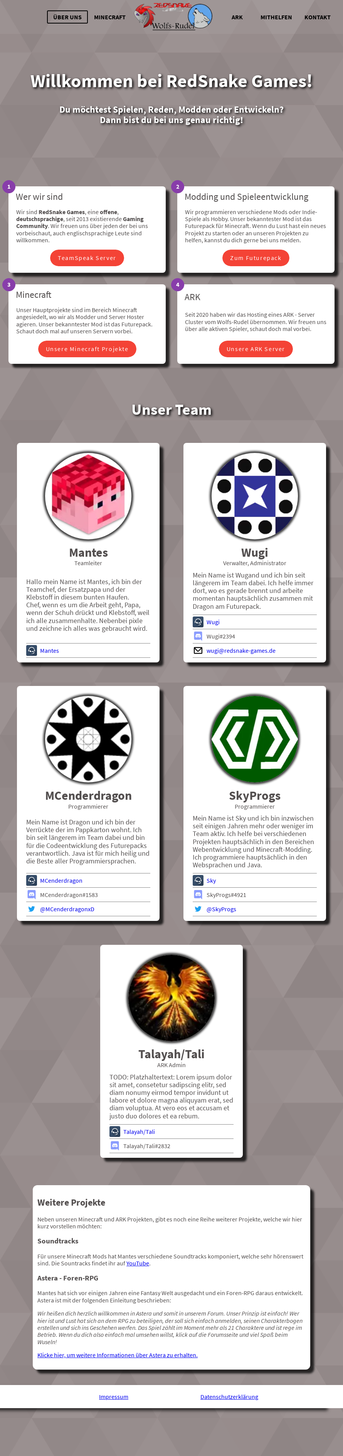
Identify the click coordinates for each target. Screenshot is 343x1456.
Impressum (113, 1444)
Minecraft (110, 17)
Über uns (67, 17)
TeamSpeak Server (87, 260)
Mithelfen (276, 17)
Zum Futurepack (255, 260)
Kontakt (317, 17)
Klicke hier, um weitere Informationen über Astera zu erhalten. (117, 1403)
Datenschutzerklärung (229, 1444)
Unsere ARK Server (256, 351)
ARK (237, 17)
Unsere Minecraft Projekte (87, 351)
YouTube (137, 1311)
